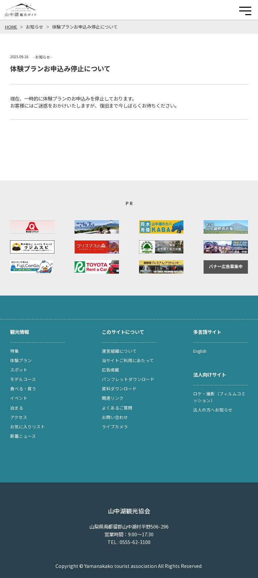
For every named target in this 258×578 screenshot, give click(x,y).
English (200, 351)
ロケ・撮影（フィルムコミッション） (219, 396)
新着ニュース (23, 436)
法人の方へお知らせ (212, 410)
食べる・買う (23, 388)
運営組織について (119, 351)
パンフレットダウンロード (128, 379)
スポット (19, 370)
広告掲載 (110, 370)
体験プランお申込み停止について (85, 27)
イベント (19, 398)
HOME (11, 27)
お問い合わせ (115, 417)
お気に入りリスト (27, 426)
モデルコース (23, 379)
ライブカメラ (115, 426)
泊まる (16, 407)
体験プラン (21, 360)
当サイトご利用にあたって (128, 360)
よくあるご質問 (117, 407)
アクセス (18, 417)
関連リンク (113, 398)
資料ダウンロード (119, 388)
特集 (14, 351)
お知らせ (34, 27)
